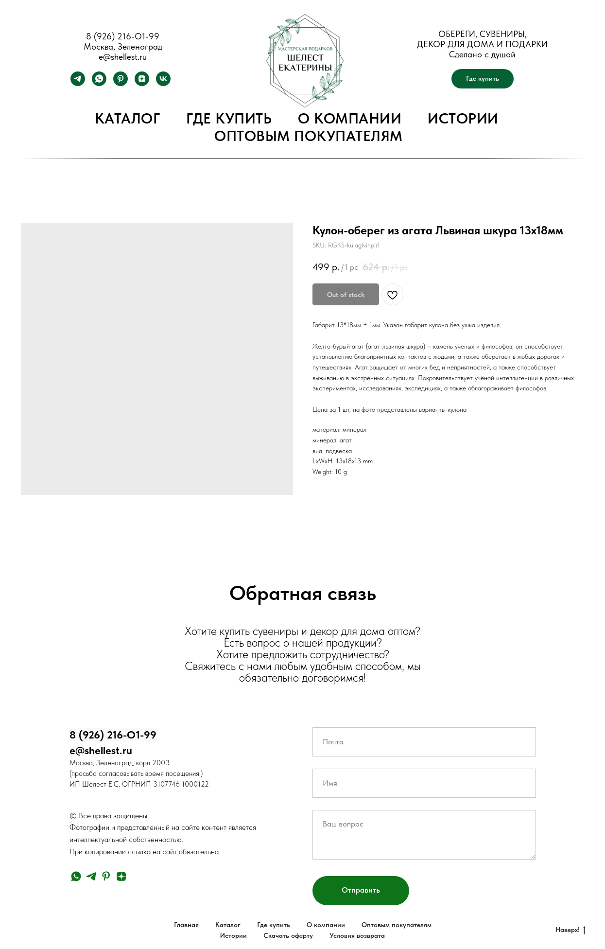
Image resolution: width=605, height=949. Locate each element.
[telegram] (77, 83)
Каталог (127, 118)
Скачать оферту (288, 935)
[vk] (163, 83)
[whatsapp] (99, 83)
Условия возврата (357, 935)
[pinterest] (120, 83)
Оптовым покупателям (308, 135)
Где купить (229, 118)
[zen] (142, 83)
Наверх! (570, 930)
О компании (349, 118)
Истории (463, 118)
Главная (186, 925)
